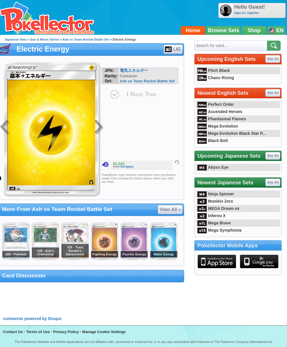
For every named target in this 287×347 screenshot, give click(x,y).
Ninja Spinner (215, 194)
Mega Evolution (217, 126)
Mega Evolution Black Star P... (231, 133)
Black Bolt (212, 140)
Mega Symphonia (219, 230)
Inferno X (211, 215)
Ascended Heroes (219, 111)
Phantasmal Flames (221, 119)
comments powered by (32, 318)
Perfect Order (215, 104)
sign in (239, 12)
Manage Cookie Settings (104, 332)
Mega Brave (214, 223)
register (253, 12)
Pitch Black (213, 70)
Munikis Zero (215, 201)
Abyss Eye (212, 167)
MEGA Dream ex (218, 208)
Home (193, 30)
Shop (254, 30)
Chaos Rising (215, 77)
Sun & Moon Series (44, 39)
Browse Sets (223, 30)
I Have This (141, 94)
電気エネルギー (134, 70)
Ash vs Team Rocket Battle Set (86, 39)
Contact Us (13, 332)
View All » (170, 209)
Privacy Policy (66, 332)
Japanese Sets (15, 39)
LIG (173, 49)
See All (273, 59)
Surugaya (127, 166)
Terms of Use (38, 332)
